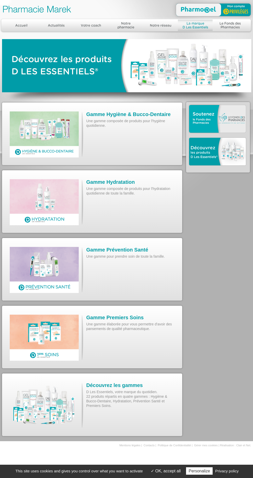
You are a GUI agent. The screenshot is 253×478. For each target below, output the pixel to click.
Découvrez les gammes (114, 385)
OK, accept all (166, 471)
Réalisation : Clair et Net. (235, 445)
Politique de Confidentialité (174, 445)
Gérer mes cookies (206, 445)
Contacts (149, 445)
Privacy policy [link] (227, 471)
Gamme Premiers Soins (115, 317)
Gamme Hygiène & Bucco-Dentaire (128, 114)
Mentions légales (130, 445)
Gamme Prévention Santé (117, 250)
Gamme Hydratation (110, 182)
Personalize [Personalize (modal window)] (199, 471)
